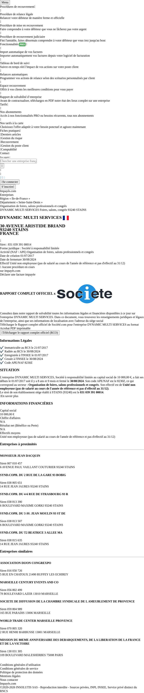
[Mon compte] (10, 181)
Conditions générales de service (19, 668)
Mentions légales (10, 676)
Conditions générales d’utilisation (20, 664)
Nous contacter (9, 679)
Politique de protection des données (21, 672)
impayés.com (12, 270)
